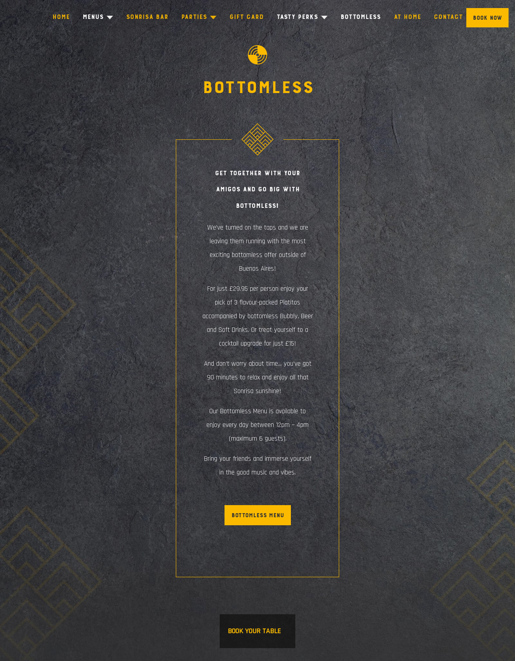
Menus (91, 17)
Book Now (487, 18)
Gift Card (247, 17)
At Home (408, 17)
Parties (193, 17)
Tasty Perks (297, 17)
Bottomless (362, 17)
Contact (449, 17)
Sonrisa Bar (147, 17)
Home (59, 17)
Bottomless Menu (257, 515)
